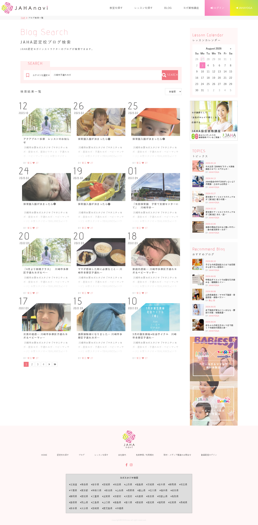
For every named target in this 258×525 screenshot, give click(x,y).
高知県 (150, 502)
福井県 (164, 490)
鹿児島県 (107, 508)
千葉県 (73, 490)
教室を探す (116, 8)
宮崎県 (95, 508)
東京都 (84, 490)
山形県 (128, 484)
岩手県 (95, 484)
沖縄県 (119, 508)
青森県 (84, 484)
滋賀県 (106, 496)
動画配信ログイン (209, 455)
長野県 (130, 490)
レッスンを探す (143, 8)
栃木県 (161, 484)
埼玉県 (183, 484)
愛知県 (84, 496)
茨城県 (150, 484)
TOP (23, 17)
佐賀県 (172, 502)
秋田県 (117, 484)
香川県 (128, 502)
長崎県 (183, 502)
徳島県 (117, 502)
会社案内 (122, 455)
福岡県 (161, 502)
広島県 (95, 502)
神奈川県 (96, 490)
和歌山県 (162, 496)
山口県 (106, 502)
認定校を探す (63, 455)
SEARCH (170, 75)
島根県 (73, 502)
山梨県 (119, 490)
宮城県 (106, 484)
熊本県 (73, 508)
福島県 (139, 484)
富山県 (141, 490)
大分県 (84, 508)
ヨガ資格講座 (191, 8)
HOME (44, 455)
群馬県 (172, 484)
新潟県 (108, 490)
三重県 (95, 496)
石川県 (152, 490)
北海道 (73, 484)
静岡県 (73, 496)
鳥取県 (175, 496)
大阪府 (128, 496)
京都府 (117, 496)
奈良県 (150, 496)
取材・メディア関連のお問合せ (177, 455)
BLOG (168, 8)
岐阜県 (175, 490)
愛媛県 (139, 502)
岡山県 (84, 502)
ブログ (82, 455)
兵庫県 (139, 496)
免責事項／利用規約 (145, 455)
